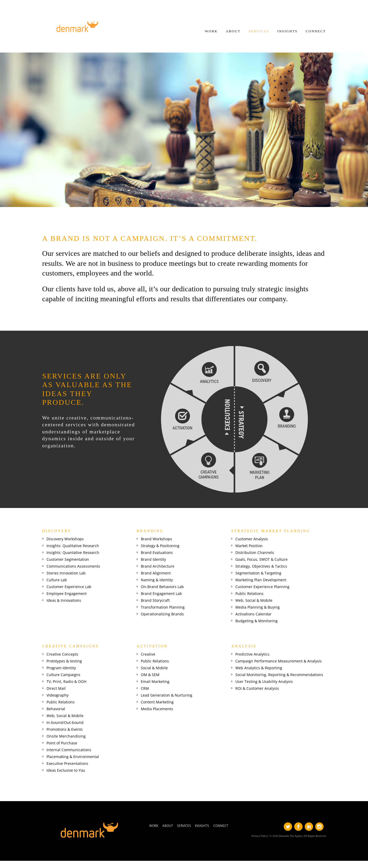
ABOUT (232, 31)
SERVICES (258, 31)
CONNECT (315, 31)
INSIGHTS (287, 31)
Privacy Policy (260, 835)
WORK (210, 31)
